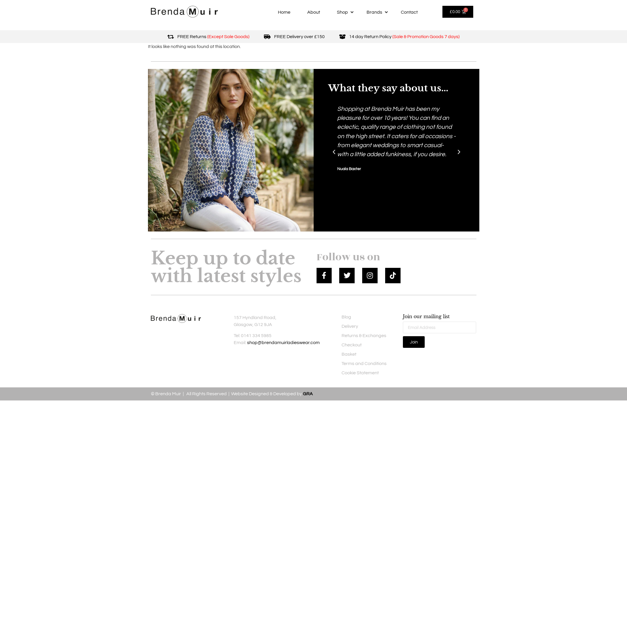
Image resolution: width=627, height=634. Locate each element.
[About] (313, 12)
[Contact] (409, 12)
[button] (334, 152)
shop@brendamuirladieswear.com (283, 342)
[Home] (284, 12)
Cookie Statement (360, 373)
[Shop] (345, 12)
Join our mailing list (426, 316)
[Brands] (378, 12)
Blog (346, 317)
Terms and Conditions (364, 363)
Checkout (352, 345)
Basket (349, 354)
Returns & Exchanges (364, 335)
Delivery (350, 326)
